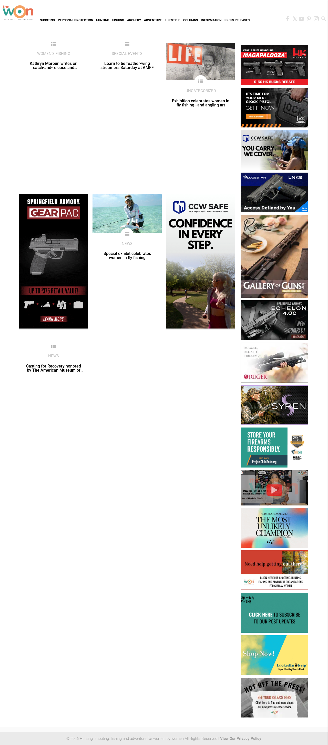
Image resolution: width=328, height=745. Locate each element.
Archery (134, 20)
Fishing (118, 20)
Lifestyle (172, 20)
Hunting (102, 20)
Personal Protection (75, 20)
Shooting (47, 20)
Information (211, 20)
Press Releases (237, 20)
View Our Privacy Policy (240, 738)
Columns (190, 20)
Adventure (153, 20)
